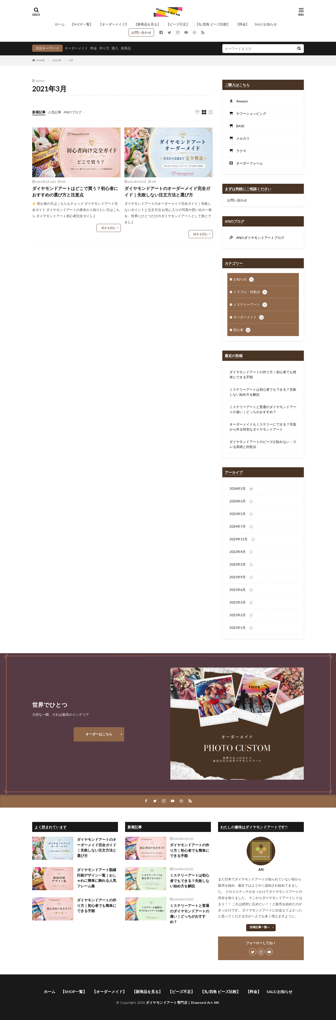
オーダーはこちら (99, 734)
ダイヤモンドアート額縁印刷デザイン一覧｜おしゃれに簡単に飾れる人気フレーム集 (96, 878)
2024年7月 (241, 526)
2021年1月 (241, 628)
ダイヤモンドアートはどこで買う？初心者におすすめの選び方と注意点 (75, 191)
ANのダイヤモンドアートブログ (258, 238)
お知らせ (243, 279)
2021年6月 (241, 590)
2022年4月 (241, 552)
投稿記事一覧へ (260, 927)
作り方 (104, 48)
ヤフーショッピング (249, 113)
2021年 (57, 60)
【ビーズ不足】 (177, 24)
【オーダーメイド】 (113, 24)
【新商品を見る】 (147, 24)
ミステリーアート (250, 304)
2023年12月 (242, 539)
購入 (115, 48)
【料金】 (242, 24)
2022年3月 (241, 564)
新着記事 (39, 112)
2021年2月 (241, 615)
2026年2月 (241, 501)
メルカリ (241, 138)
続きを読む (109, 228)
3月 (71, 60)
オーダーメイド (76, 48)
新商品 (126, 48)
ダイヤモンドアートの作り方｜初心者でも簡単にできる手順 (262, 374)
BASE (238, 126)
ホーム (60, 24)
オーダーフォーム (248, 163)
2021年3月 (241, 602)
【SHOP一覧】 (81, 24)
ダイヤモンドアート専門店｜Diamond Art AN (182, 1002)
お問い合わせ (141, 32)
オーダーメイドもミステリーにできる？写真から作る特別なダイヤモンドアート (262, 426)
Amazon (240, 101)
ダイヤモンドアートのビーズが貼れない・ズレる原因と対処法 (262, 444)
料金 (93, 48)
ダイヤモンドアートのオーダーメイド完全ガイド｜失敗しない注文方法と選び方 (167, 191)
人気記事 (54, 112)
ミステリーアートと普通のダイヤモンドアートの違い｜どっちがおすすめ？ (262, 409)
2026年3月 (241, 488)
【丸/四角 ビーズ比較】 (212, 24)
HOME (40, 60)
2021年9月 (241, 577)
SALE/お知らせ (266, 24)
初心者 (241, 330)
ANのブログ (73, 112)
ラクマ (239, 151)
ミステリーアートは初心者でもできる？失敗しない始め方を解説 (262, 391)
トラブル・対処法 (250, 292)
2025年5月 (241, 514)
